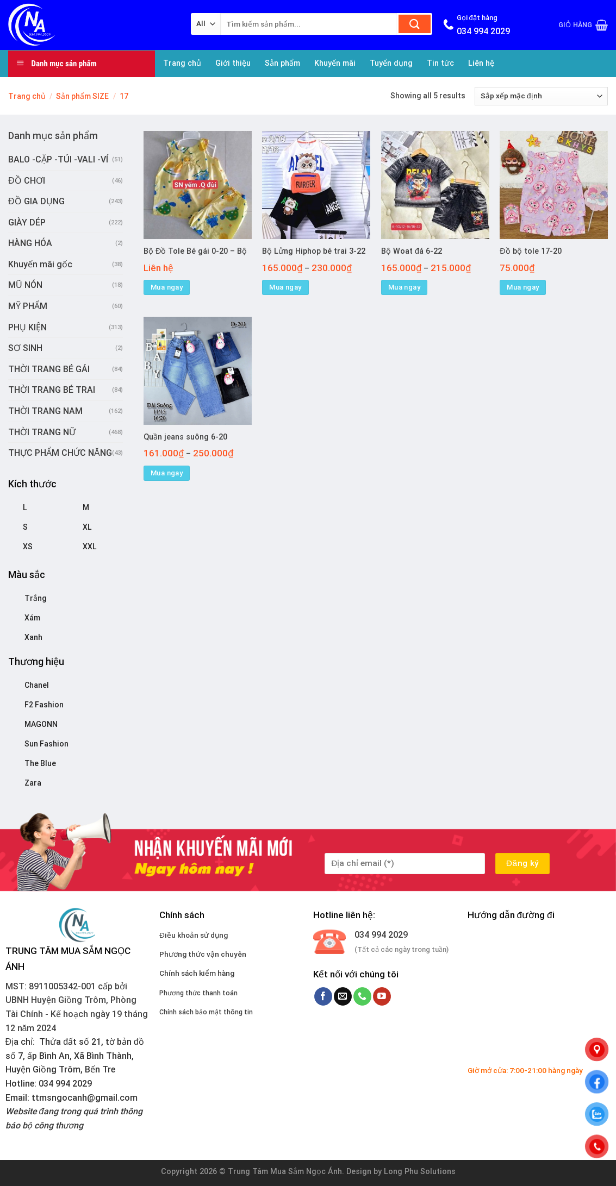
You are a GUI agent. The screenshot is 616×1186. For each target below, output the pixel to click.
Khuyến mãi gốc (40, 264)
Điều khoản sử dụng (193, 935)
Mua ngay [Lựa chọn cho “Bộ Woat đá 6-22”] (404, 287)
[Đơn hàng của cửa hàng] (541, 96)
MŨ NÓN (25, 285)
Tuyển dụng (391, 63)
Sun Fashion (46, 743)
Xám (32, 617)
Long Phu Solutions (420, 1171)
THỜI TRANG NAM (45, 411)
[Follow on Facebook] (323, 996)
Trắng (35, 598)
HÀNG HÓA (30, 243)
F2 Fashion (44, 704)
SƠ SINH (25, 348)
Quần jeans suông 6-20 (185, 437)
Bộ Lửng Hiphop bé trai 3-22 (313, 251)
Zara (32, 783)
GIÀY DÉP (27, 222)
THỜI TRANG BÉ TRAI (51, 390)
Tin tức (440, 63)
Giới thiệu (233, 63)
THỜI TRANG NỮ (42, 432)
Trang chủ (182, 63)
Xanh (33, 637)
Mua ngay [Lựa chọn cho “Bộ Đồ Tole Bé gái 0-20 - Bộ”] (167, 287)
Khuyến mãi (335, 63)
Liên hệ (481, 63)
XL (87, 527)
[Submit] (414, 24)
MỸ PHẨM (27, 306)
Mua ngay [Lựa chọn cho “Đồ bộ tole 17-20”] (523, 287)
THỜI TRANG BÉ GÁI (49, 369)
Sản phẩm (282, 63)
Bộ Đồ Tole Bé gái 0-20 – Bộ (195, 251)
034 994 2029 (381, 935)
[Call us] (362, 996)
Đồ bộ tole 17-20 (530, 251)
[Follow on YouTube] (382, 996)
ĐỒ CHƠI (26, 180)
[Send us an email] (343, 996)
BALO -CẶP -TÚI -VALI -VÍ (58, 159)
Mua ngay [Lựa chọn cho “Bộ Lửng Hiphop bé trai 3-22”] (285, 287)
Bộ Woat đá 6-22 (411, 251)
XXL (89, 546)
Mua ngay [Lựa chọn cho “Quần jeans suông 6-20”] (167, 473)
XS (28, 546)
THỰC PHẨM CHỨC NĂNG (60, 453)
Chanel (36, 685)
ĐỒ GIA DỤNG (36, 201)
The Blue (40, 763)
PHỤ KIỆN (27, 327)
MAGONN (41, 724)
